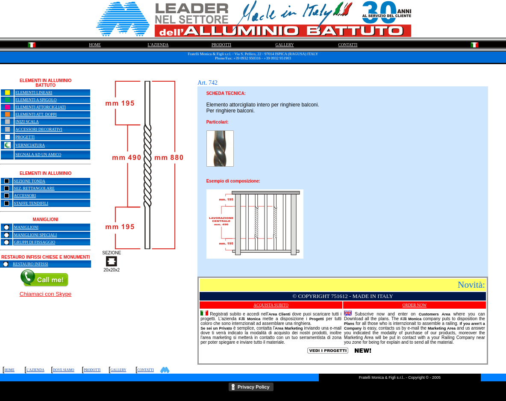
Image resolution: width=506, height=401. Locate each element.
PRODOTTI (221, 45)
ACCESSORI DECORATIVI (38, 129)
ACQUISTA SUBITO (270, 305)
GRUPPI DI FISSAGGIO (34, 242)
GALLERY (284, 45)
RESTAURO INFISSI (30, 264)
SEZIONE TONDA (30, 181)
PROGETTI (25, 137)
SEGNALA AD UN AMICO (38, 155)
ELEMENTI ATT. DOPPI (35, 114)
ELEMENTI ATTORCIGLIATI (40, 107)
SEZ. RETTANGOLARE (34, 188)
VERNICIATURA (30, 145)
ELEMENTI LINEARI (33, 93)
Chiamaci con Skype (46, 294)
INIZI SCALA (27, 122)
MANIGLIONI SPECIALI (35, 235)
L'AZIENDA (158, 45)
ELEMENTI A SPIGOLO (35, 100)
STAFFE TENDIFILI (31, 203)
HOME (94, 45)
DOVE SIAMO (63, 370)
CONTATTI (348, 45)
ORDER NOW (415, 305)
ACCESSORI (25, 196)
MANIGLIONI (26, 227)
